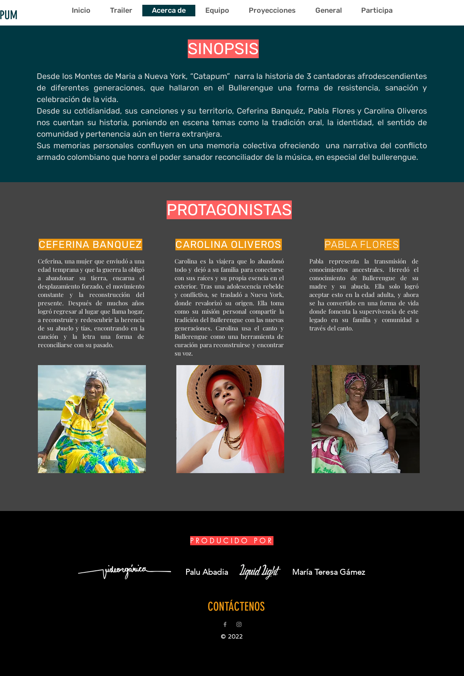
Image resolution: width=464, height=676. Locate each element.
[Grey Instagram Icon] (239, 624)
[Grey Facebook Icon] (225, 624)
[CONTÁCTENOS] (236, 606)
